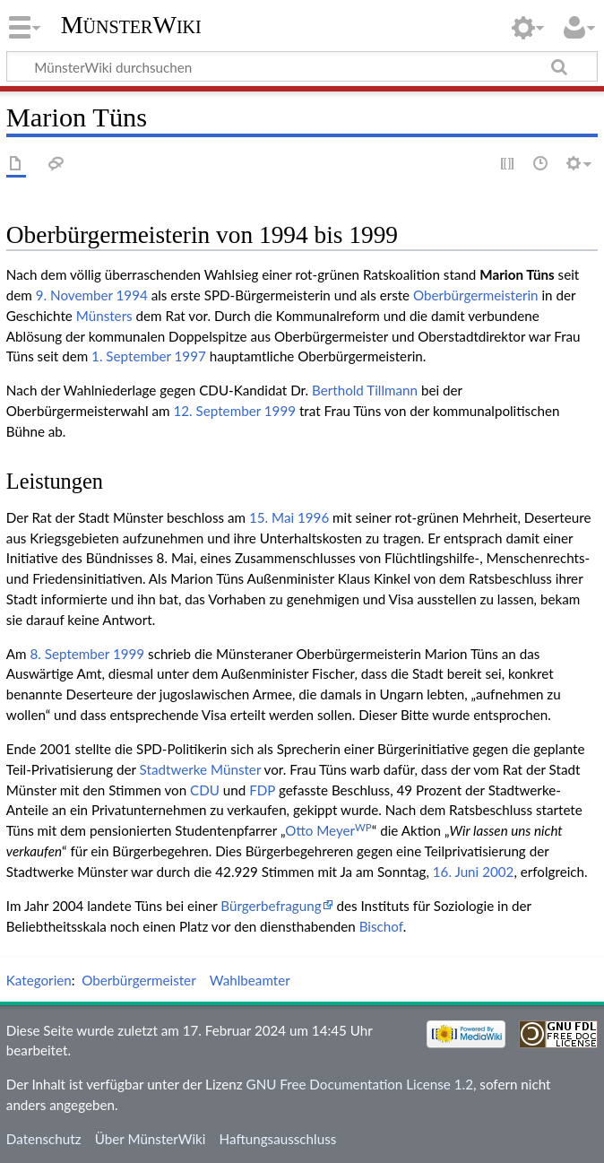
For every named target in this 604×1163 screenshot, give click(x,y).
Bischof (381, 926)
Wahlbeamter (250, 980)
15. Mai (271, 517)
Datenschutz (44, 1139)
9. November (74, 295)
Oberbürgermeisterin (476, 295)
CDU (205, 790)
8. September (69, 654)
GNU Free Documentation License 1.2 (359, 1084)
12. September (217, 411)
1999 (280, 411)
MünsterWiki (131, 25)
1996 (313, 517)
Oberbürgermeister (138, 980)
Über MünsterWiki (150, 1139)
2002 (497, 872)
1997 (190, 356)
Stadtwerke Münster (201, 769)
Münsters (104, 316)
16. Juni (456, 872)
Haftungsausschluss (278, 1139)
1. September (131, 356)
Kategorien (39, 980)
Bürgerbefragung (270, 906)
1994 (132, 295)
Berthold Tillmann (365, 390)
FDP (262, 790)
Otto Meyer (328, 830)
